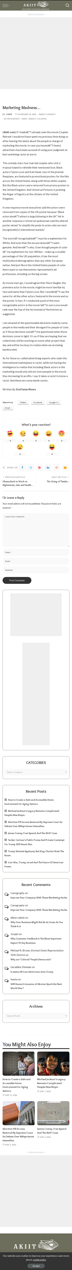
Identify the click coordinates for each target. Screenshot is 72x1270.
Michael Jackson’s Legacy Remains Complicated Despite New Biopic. (51, 1083)
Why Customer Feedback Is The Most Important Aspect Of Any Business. (35, 940)
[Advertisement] (36, 53)
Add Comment (47, 114)
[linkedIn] (48, 467)
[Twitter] (30, 467)
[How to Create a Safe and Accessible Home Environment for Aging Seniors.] (19, 1064)
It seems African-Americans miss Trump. (32, 971)
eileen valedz (17, 917)
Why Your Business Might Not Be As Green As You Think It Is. (36, 924)
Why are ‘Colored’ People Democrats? (30, 959)
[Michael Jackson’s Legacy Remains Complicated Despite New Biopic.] (53, 1064)
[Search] (67, 5)
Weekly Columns (37, 119)
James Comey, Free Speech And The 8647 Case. (32, 833)
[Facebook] (22, 467)
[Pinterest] (39, 467)
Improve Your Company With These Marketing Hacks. (39, 897)
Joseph (14, 934)
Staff (9, 114)
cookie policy (39, 1259)
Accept (36, 1266)
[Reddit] (56, 467)
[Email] (65, 467)
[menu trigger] (7, 5)
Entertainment (12, 119)
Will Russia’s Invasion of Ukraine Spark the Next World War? (36, 986)
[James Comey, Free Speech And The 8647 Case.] (53, 1113)
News (24, 119)
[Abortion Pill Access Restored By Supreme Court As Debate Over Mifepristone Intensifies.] (19, 1113)
